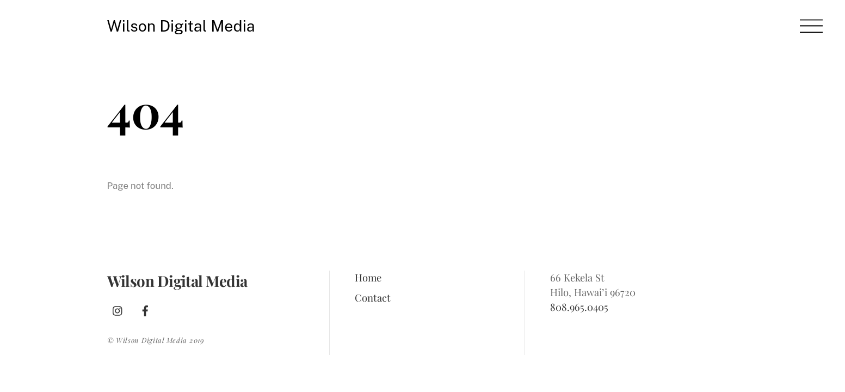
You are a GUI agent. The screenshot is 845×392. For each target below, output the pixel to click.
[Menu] (811, 26)
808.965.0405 (579, 307)
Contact (373, 297)
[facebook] (145, 308)
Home (368, 277)
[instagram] (118, 308)
